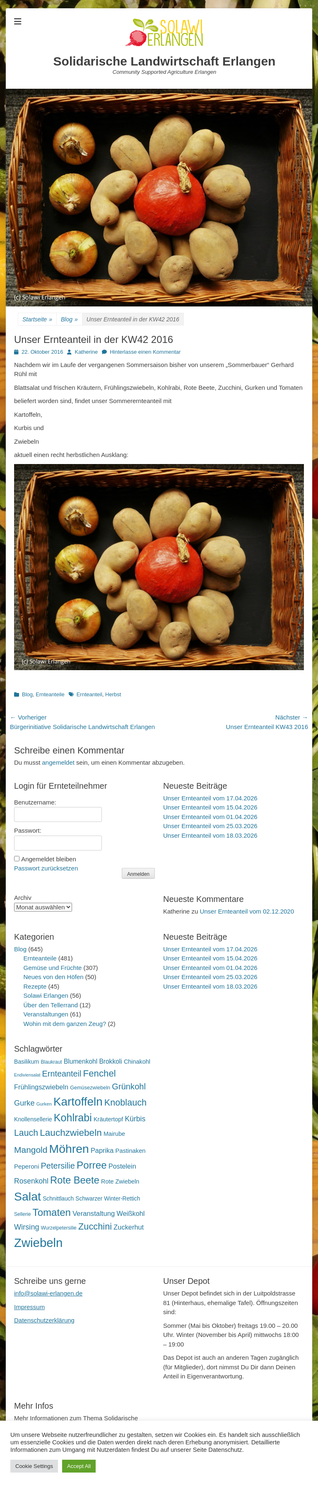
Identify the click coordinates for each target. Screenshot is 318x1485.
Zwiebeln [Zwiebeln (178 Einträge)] (38, 1242)
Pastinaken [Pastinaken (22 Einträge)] (131, 1150)
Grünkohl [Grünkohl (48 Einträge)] (129, 1086)
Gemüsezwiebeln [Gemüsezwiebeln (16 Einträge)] (90, 1088)
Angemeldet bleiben (48, 859)
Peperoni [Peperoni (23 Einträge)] (26, 1166)
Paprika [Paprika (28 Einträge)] (102, 1150)
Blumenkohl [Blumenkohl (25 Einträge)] (80, 1061)
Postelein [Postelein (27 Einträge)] (122, 1166)
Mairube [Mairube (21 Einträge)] (114, 1133)
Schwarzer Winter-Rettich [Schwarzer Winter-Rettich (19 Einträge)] (107, 1199)
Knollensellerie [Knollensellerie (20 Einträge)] (33, 1119)
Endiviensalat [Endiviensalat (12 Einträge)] (27, 1074)
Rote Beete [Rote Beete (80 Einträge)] (74, 1180)
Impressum (29, 1306)
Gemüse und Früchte (53, 967)
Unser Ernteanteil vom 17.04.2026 (210, 798)
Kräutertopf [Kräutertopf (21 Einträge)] (108, 1119)
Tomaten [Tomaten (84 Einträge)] (52, 1212)
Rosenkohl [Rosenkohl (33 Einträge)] (31, 1181)
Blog (69, 319)
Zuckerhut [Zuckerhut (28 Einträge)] (128, 1227)
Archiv (22, 897)
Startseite (37, 319)
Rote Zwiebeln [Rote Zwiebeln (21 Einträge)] (120, 1181)
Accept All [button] (79, 1466)
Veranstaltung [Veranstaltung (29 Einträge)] (93, 1214)
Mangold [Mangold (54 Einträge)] (30, 1149)
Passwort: (27, 830)
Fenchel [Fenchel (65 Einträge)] (99, 1073)
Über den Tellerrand (51, 1005)
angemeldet (58, 762)
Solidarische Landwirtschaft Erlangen (164, 61)
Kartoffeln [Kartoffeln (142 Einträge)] (78, 1101)
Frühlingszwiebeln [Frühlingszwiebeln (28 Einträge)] (41, 1087)
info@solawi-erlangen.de (48, 1293)
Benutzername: (35, 802)
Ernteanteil (89, 694)
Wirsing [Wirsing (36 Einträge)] (26, 1227)
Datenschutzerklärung (44, 1320)
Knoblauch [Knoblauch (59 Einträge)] (125, 1102)
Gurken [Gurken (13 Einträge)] (44, 1103)
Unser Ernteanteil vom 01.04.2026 (210, 816)
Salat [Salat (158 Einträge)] (27, 1196)
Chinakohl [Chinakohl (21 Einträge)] (137, 1061)
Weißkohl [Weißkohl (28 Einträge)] (131, 1213)
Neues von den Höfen (54, 976)
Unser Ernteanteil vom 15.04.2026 (210, 807)
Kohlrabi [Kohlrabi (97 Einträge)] (73, 1117)
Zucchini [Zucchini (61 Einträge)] (95, 1226)
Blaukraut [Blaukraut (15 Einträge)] (51, 1062)
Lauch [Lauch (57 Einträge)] (26, 1133)
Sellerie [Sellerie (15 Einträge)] (22, 1214)
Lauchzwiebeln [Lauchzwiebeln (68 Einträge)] (71, 1133)
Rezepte (35, 986)
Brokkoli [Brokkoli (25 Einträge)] (110, 1061)
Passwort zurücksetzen (46, 868)
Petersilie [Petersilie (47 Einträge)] (58, 1165)
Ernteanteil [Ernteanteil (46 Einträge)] (62, 1073)
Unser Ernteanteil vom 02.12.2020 (247, 911)
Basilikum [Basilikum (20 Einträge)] (26, 1061)
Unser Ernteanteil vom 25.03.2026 (210, 825)
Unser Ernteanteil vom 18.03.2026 (210, 835)
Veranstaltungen (46, 1014)
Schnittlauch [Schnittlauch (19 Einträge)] (58, 1199)
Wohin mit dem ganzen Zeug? (65, 1023)
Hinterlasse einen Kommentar (145, 352)
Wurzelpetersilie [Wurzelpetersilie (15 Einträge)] (59, 1228)
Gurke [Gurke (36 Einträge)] (24, 1103)
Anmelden (138, 874)
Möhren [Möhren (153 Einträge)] (69, 1148)
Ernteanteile (50, 694)
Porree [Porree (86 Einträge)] (92, 1165)
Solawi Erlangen (46, 995)
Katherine (86, 352)
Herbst (113, 694)
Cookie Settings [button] (34, 1466)
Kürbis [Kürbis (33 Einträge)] (135, 1119)
